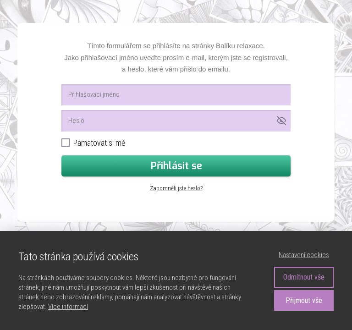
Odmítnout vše (303, 277)
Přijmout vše (304, 300)
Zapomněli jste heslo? (176, 188)
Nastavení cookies (304, 255)
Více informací (68, 306)
